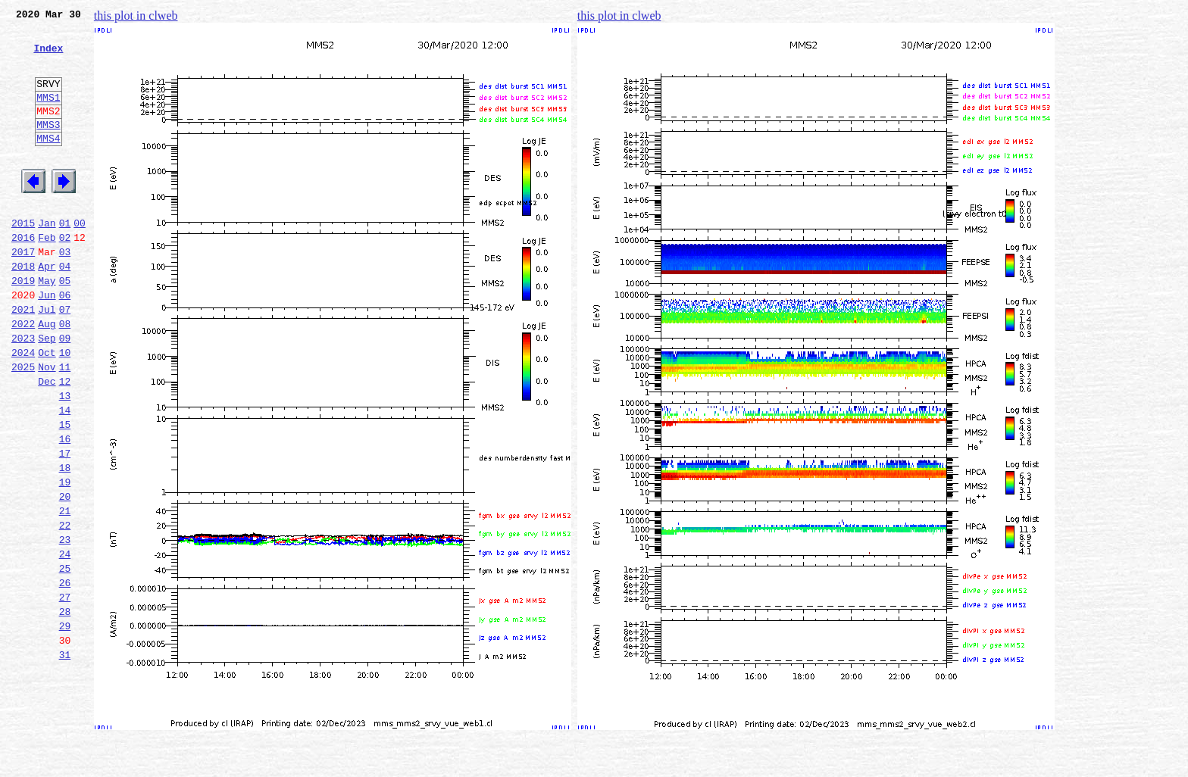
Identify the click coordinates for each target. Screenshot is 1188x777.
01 (65, 259)
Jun (46, 342)
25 (65, 659)
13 (65, 459)
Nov (46, 425)
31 (65, 759)
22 (65, 609)
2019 (23, 325)
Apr (46, 309)
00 (79, 259)
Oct (46, 409)
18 (65, 542)
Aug (46, 375)
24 (65, 642)
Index (48, 57)
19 (65, 559)
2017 (23, 292)
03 (65, 292)
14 (65, 475)
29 (65, 725)
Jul (46, 359)
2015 (23, 259)
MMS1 (48, 115)
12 (65, 442)
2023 (23, 392)
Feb (46, 275)
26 (65, 675)
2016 (23, 275)
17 (65, 525)
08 (65, 375)
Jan (46, 259)
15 (65, 492)
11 (65, 425)
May (46, 325)
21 (65, 592)
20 (65, 575)
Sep (46, 392)
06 (65, 342)
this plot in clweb (136, 15)
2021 (23, 359)
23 (65, 625)
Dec (46, 442)
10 (65, 409)
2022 (23, 375)
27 (65, 692)
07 (65, 359)
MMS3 (48, 147)
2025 (23, 425)
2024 (23, 409)
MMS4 (48, 163)
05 (65, 325)
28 (65, 709)
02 (65, 275)
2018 (23, 309)
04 (65, 309)
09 (65, 392)
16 (65, 509)
